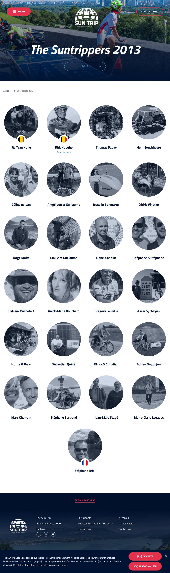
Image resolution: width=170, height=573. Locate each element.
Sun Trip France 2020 (49, 523)
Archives (124, 518)
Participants (84, 518)
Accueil (6, 90)
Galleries (41, 529)
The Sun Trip (44, 518)
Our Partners (85, 529)
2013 (91, 66)
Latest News (126, 523)
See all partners (85, 500)
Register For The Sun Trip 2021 (95, 523)
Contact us (125, 529)
